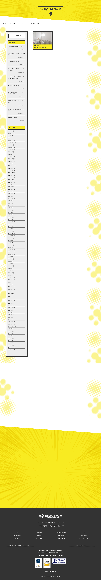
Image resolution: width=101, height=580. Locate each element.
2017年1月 (10, 298)
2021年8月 (10, 231)
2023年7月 (10, 177)
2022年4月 (10, 212)
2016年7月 (10, 305)
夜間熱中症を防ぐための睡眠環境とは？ (16, 110)
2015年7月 (10, 333)
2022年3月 (10, 214)
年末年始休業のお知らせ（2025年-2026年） (16, 54)
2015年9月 (10, 328)
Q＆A (76, 3)
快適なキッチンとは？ (13, 117)
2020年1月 (10, 273)
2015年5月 (10, 338)
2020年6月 (10, 261)
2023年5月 (10, 182)
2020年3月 (10, 268)
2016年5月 (10, 310)
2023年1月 (10, 191)
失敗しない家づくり (61, 532)
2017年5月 (10, 294)
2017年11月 (11, 287)
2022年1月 (10, 219)
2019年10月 (11, 280)
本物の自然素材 (61, 535)
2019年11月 (11, 277)
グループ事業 (90, 3)
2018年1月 (10, 284)
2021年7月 (10, 233)
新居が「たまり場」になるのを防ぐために (16, 101)
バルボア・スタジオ (47, 3)
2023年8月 (10, 175)
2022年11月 (11, 196)
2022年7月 (10, 205)
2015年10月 (11, 326)
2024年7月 (10, 149)
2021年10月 (11, 226)
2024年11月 (11, 140)
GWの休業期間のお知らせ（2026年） (16, 46)
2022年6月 (10, 207)
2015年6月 (10, 335)
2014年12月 (11, 347)
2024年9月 (10, 145)
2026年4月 (10, 131)
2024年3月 (10, 159)
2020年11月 (11, 252)
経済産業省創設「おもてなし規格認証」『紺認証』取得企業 (50, 552)
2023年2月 (10, 189)
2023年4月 (10, 184)
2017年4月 (10, 296)
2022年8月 (10, 203)
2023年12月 (11, 166)
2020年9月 (10, 256)
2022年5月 (10, 210)
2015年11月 (11, 324)
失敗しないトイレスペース (40, 47)
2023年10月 (11, 170)
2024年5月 (10, 154)
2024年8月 (10, 147)
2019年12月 (11, 275)
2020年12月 (11, 249)
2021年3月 (10, 242)
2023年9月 (10, 173)
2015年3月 (10, 340)
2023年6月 (10, 180)
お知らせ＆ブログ (36, 3)
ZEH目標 (97, 3)
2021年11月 (11, 224)
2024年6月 (10, 152)
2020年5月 (10, 263)
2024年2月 (10, 161)
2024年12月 (11, 138)
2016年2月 (10, 317)
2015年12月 (11, 321)
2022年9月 (10, 200)
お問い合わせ (82, 3)
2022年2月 (10, 217)
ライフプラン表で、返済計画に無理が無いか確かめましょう (16, 77)
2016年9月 (10, 303)
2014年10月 (11, 352)
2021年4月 (10, 240)
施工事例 (55, 3)
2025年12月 (11, 133)
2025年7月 (10, 135)
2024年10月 (11, 142)
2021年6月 (10, 235)
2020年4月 (10, 266)
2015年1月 (10, 345)
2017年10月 (11, 289)
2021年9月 (10, 228)
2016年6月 (10, 307)
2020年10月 (11, 254)
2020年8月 (10, 259)
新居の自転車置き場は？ (13, 85)
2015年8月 (10, 331)
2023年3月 (10, 186)
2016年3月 (10, 314)
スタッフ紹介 (39, 538)
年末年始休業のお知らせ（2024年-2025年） (16, 69)
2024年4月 (10, 156)
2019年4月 (10, 282)
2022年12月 (11, 193)
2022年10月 (11, 198)
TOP (30, 3)
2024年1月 (10, 163)
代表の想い (39, 532)
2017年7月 (10, 291)
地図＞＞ (64, 525)
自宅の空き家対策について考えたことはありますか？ (16, 93)
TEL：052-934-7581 (45, 527)
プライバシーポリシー (84, 538)
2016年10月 (11, 300)
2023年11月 (11, 168)
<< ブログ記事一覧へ (17, 36)
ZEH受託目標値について (13, 61)
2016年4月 (10, 312)
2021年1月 (10, 247)
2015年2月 (10, 342)
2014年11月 (11, 349)
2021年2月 (10, 245)
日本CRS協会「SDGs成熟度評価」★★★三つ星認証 (50, 550)
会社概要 (39, 535)
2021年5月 (10, 238)
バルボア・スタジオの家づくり (66, 3)
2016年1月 (10, 319)
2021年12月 (11, 221)
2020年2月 (10, 270)
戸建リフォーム (61, 538)
